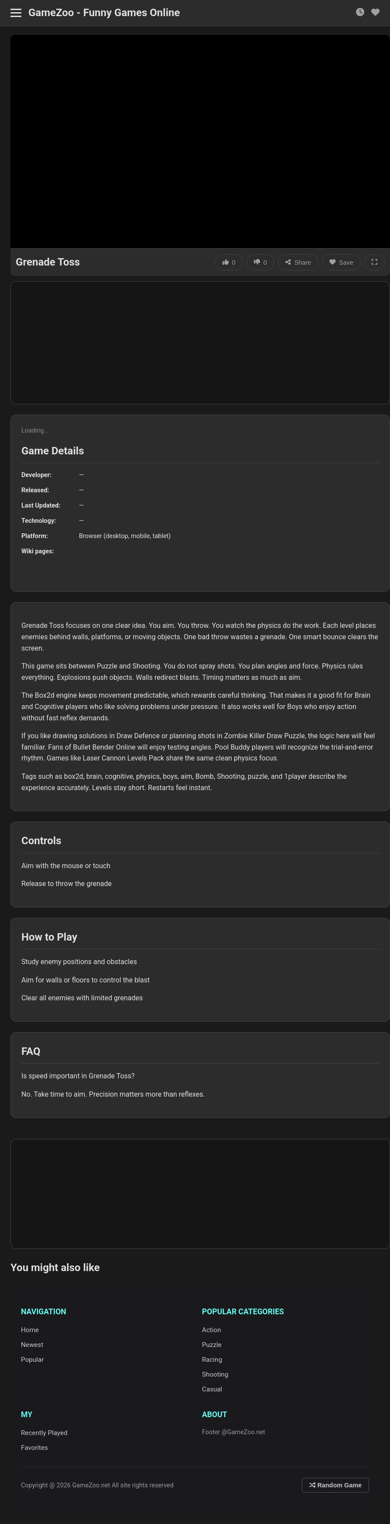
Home (30, 1330)
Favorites (34, 1448)
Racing (212, 1360)
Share (298, 262)
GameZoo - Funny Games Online (104, 13)
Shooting (215, 1374)
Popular (32, 1360)
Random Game (335, 1485)
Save (341, 262)
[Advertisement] (200, 343)
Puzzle (212, 1345)
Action (211, 1330)
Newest (32, 1345)
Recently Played (44, 1433)
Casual (212, 1389)
